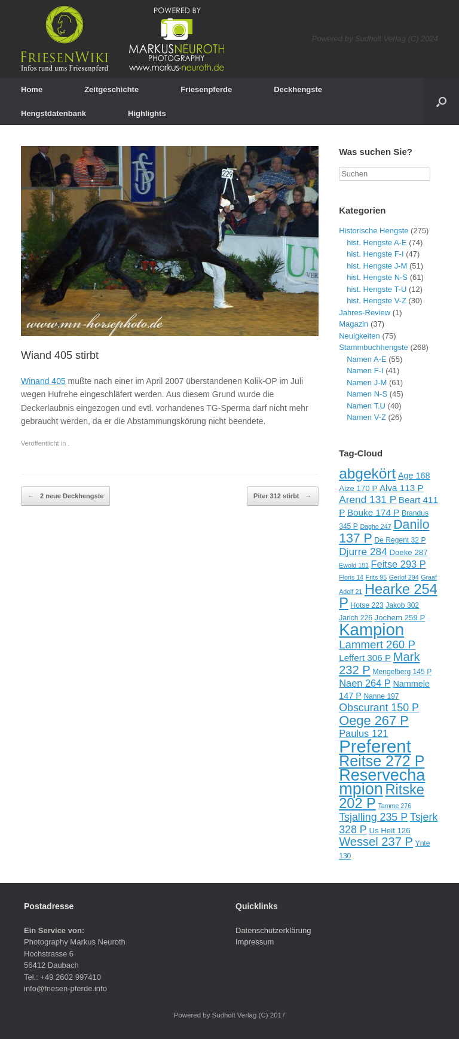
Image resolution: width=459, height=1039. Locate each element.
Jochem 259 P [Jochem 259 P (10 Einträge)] (400, 617)
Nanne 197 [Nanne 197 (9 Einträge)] (381, 696)
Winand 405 (43, 381)
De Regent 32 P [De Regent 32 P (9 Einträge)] (400, 540)
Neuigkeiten (359, 335)
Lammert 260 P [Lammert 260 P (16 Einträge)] (377, 644)
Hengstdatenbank (53, 113)
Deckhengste (298, 89)
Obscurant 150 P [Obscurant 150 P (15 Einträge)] (379, 708)
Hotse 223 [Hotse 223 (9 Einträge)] (367, 605)
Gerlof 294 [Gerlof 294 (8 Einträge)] (404, 577)
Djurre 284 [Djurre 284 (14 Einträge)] (363, 551)
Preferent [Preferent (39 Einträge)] (375, 746)
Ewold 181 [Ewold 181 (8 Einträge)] (354, 565)
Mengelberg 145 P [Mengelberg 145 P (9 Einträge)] (402, 672)
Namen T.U (366, 405)
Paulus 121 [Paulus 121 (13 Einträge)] (363, 733)
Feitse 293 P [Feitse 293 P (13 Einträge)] (398, 564)
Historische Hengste (373, 230)
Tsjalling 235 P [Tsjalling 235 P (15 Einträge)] (373, 817)
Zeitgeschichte (111, 89)
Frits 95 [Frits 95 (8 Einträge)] (376, 577)
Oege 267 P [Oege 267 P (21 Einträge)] (374, 720)
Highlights (147, 113)
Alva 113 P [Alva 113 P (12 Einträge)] (402, 488)
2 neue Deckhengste (65, 496)
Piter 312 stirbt (282, 496)
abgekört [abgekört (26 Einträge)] (367, 473)
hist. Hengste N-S (377, 277)
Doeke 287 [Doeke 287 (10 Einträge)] (408, 552)
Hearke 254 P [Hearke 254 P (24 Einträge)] (388, 596)
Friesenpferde (206, 89)
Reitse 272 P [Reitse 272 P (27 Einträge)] (381, 760)
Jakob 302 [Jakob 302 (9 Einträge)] (402, 605)
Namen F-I (365, 370)
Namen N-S (367, 393)
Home (31, 89)
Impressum (254, 941)
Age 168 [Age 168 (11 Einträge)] (414, 475)
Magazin (353, 323)
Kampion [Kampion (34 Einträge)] (371, 629)
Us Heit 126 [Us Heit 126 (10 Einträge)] (389, 830)
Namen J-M (367, 382)
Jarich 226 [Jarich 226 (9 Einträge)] (355, 618)
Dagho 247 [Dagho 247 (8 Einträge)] (375, 526)
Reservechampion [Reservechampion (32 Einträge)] (382, 782)
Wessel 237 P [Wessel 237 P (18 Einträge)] (376, 841)
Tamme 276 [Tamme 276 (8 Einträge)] (394, 805)
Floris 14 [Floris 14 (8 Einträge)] (351, 577)
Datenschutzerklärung (273, 930)
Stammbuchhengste (373, 347)
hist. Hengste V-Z (376, 300)
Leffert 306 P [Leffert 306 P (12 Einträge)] (365, 658)
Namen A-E (366, 359)
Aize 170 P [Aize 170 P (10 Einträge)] (358, 488)
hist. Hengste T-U (376, 289)
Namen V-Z (366, 417)
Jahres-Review (364, 312)
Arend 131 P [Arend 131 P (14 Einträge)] (367, 499)
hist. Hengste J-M (377, 265)
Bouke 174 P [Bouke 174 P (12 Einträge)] (373, 512)
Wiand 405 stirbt (60, 355)
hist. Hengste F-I (375, 253)
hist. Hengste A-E (376, 242)
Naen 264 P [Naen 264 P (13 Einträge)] (365, 683)
